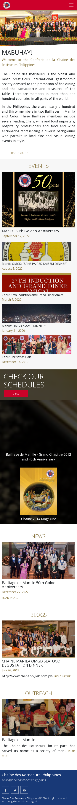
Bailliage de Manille (18, 739)
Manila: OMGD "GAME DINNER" (24, 326)
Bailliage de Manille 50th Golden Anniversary (30, 584)
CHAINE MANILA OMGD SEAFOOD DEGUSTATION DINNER (31, 663)
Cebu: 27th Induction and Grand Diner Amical (33, 295)
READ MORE (19, 153)
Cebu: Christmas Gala (16, 357)
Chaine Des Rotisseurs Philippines (20, 798)
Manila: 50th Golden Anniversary (30, 230)
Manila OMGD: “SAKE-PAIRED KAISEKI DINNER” (34, 264)
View (16, 394)
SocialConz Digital (27, 801)
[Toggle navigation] (71, 5)
